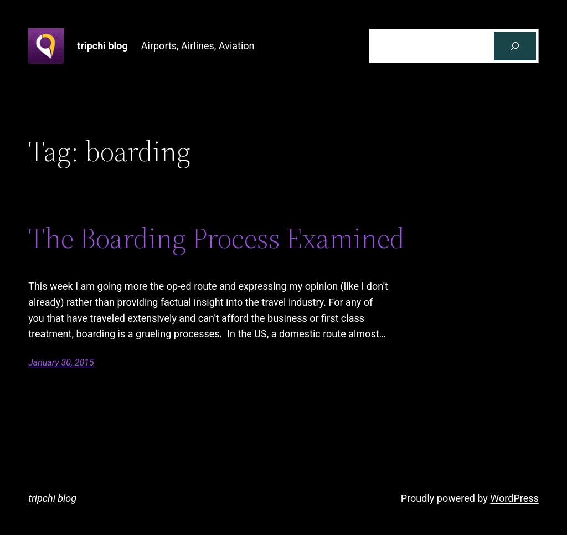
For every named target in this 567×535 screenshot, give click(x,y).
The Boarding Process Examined (216, 238)
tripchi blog (102, 46)
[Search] (515, 46)
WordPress (514, 498)
